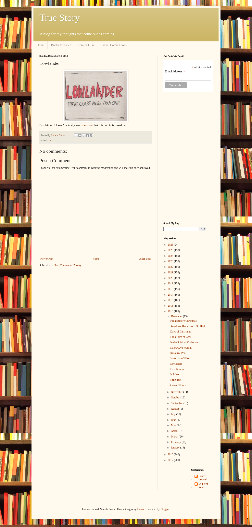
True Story (59, 17)
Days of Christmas (180, 331)
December (177, 316)
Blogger (164, 509)
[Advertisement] (188, 157)
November (177, 392)
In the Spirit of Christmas (184, 342)
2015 (171, 305)
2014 (171, 311)
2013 (171, 454)
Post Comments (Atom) (68, 265)
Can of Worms (178, 385)
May (174, 425)
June (174, 419)
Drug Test (175, 379)
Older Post (145, 258)
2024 (171, 255)
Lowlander (176, 363)
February (176, 442)
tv (50, 140)
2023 (171, 261)
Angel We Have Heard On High (188, 326)
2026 (171, 244)
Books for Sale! (61, 45)
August (175, 408)
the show (87, 125)
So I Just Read (203, 485)
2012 (171, 460)
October (176, 397)
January (175, 447)
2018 (171, 289)
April (174, 430)
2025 (171, 250)
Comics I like (86, 45)
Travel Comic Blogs (114, 45)
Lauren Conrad (202, 478)
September (177, 403)
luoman (141, 509)
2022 (171, 266)
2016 (171, 300)
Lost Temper (177, 369)
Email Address (175, 71)
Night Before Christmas (183, 320)
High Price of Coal (180, 336)
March (175, 436)
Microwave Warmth (181, 347)
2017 (171, 294)
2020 (171, 278)
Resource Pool (178, 353)
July (173, 414)
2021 (171, 272)
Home (40, 45)
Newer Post (46, 258)
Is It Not (175, 374)
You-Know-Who (179, 358)
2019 (171, 283)
